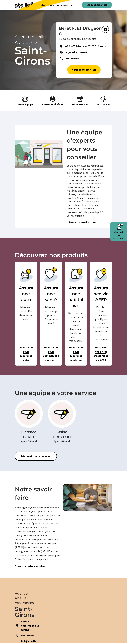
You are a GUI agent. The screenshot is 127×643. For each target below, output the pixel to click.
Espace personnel (97, 4)
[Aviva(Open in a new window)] (24, 5)
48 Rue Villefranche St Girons (30, 625)
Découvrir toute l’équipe (35, 456)
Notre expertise (64, 5)
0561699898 (72, 58)
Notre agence (46, 5)
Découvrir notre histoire (81, 222)
